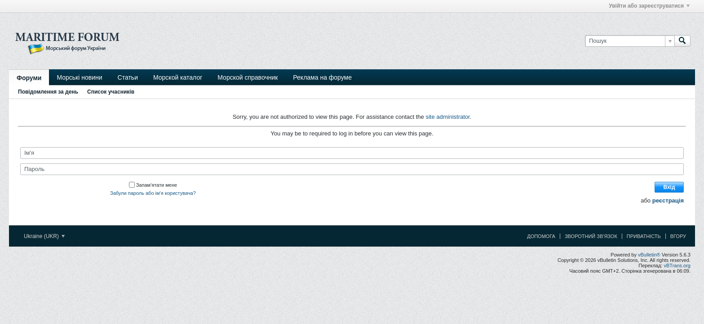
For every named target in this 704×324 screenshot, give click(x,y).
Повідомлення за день (48, 92)
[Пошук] (629, 41)
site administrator (447, 116)
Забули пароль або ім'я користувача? (153, 193)
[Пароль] (352, 169)
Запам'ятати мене (153, 185)
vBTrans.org (677, 265)
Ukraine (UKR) (44, 236)
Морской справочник (247, 77)
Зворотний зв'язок (591, 236)
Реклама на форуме (322, 77)
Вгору (678, 236)
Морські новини (79, 77)
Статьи (128, 77)
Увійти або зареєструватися (649, 6)
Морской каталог (177, 77)
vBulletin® (649, 254)
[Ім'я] (352, 153)
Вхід (669, 187)
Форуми (29, 77)
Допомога (541, 236)
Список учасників (110, 92)
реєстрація (668, 200)
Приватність (644, 236)
